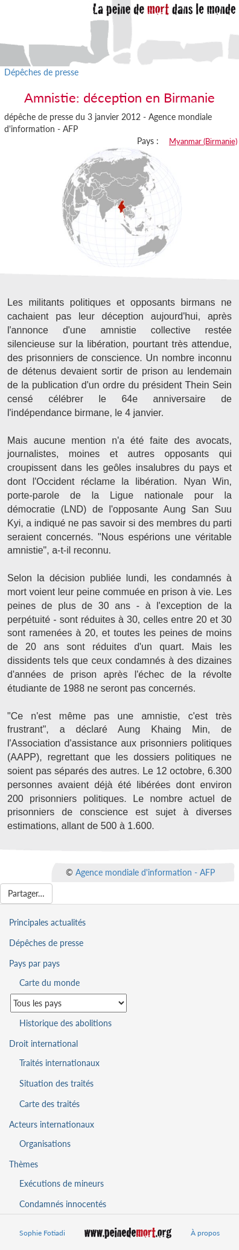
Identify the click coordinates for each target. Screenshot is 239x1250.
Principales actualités (47, 922)
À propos (205, 1232)
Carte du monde (49, 982)
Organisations (45, 1143)
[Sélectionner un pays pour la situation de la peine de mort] (68, 1003)
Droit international (43, 1043)
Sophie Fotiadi (42, 1232)
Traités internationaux (59, 1063)
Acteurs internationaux (51, 1124)
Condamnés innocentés (62, 1204)
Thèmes (23, 1164)
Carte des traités (49, 1104)
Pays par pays (34, 963)
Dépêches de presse (41, 72)
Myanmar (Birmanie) (203, 141)
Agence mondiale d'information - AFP (145, 872)
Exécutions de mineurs (61, 1183)
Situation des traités (56, 1083)
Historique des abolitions (65, 1023)
